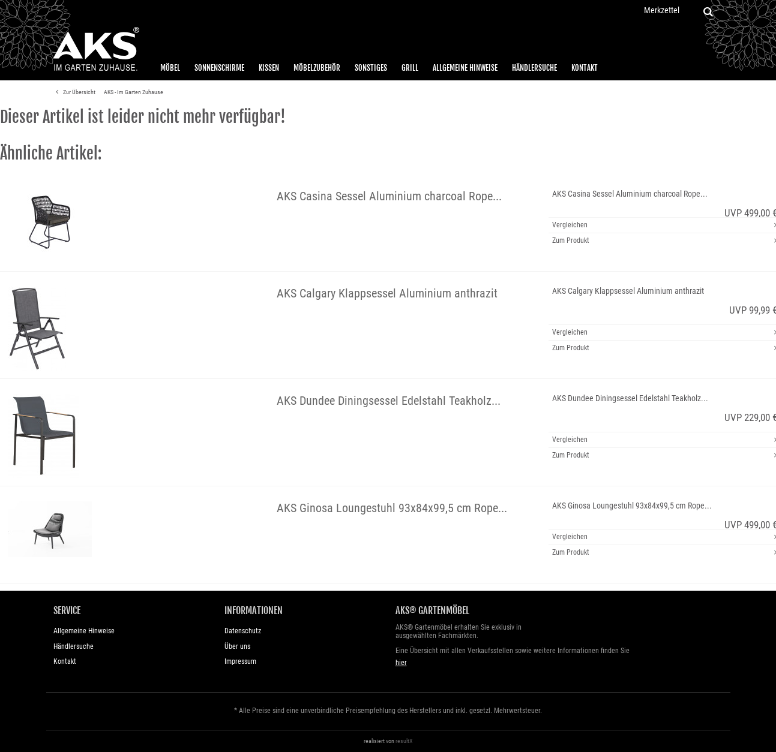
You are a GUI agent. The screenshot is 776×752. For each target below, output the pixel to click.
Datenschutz (242, 631)
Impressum (240, 661)
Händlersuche (534, 68)
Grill (410, 68)
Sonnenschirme (219, 68)
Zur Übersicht (73, 92)
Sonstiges (371, 68)
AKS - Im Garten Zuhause (133, 92)
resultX (404, 741)
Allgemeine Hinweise (465, 68)
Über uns (237, 646)
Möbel (170, 68)
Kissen (269, 68)
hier (401, 662)
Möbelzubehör (316, 68)
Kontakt (584, 68)
